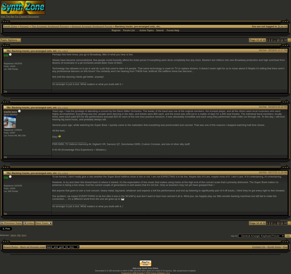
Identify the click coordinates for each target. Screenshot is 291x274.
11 (281, 40)
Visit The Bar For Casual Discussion (20, 16)
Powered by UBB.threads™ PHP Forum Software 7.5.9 (145, 273)
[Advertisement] (218, 9)
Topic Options (10, 40)
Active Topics (146, 30)
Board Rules (11, 247)
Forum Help (173, 30)
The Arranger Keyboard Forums (50, 26)
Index (29, 223)
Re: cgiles (63, 51)
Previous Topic (11, 223)
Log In (283, 26)
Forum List (129, 30)
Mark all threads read (32, 247)
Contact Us (258, 247)
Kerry (24, 235)
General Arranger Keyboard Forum (92, 26)
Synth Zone (10, 26)
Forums (24, 26)
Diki (19, 235)
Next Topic (44, 223)
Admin (13, 235)
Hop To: (234, 236)
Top (5, 91)
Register (116, 30)
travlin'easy (10, 111)
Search (160, 30)
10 (278, 40)
